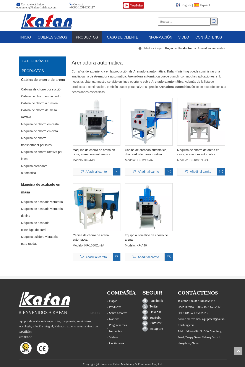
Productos (115, 307)
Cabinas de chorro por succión (41, 89)
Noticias (114, 319)
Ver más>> (25, 336)
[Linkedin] (153, 312)
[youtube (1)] (133, 5)
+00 (72, 7)
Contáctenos (116, 343)
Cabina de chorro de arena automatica (91, 237)
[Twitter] (153, 306)
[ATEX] (34, 347)
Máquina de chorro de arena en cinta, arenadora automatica (94, 152)
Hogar (113, 301)
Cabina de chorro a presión (39, 103)
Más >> (95, 313)
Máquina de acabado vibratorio (42, 202)
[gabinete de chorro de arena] (44, 299)
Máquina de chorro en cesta (40, 124)
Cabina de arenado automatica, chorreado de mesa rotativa (146, 152)
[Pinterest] (153, 323)
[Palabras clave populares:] (214, 21)
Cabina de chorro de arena (43, 80)
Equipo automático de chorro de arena (146, 237)
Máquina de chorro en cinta (39, 131)
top (238, 351)
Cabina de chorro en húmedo (40, 96)
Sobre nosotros (118, 313)
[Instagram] (153, 329)
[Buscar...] (184, 22)
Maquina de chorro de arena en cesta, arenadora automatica (198, 152)
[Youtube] (153, 317)
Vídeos (113, 337)
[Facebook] (153, 301)
